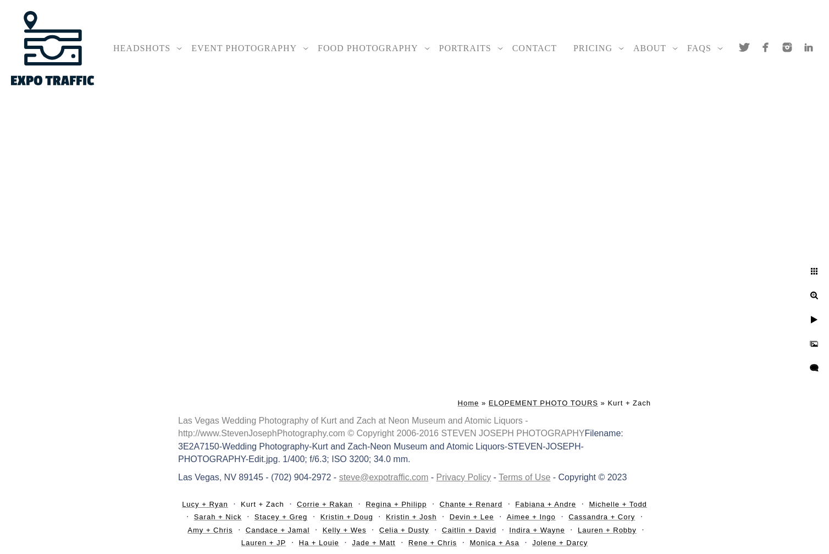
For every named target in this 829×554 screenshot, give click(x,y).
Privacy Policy (463, 477)
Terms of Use (524, 477)
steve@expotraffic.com (384, 477)
